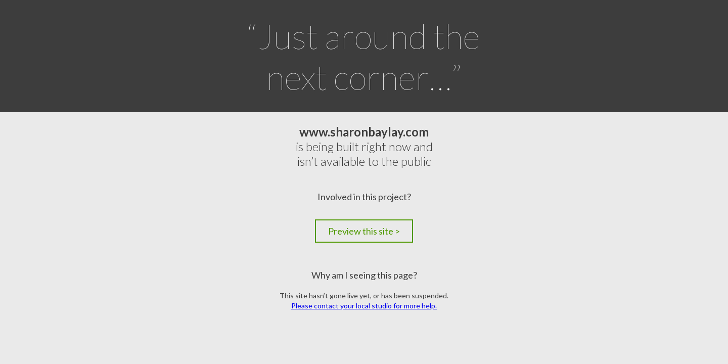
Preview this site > (364, 231)
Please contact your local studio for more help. (364, 305)
